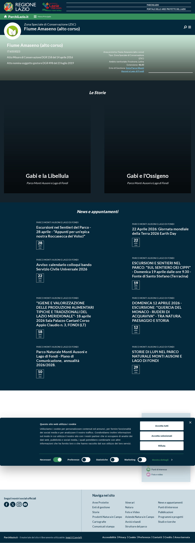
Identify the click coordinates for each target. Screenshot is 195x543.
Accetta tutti (161, 503)
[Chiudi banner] (190, 500)
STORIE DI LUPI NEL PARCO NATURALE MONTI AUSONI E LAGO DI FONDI (157, 356)
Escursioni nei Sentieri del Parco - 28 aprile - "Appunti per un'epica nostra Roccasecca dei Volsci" (63, 231)
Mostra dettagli (160, 537)
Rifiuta (161, 523)
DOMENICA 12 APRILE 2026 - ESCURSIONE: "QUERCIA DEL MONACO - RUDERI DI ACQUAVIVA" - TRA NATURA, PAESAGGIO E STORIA (157, 312)
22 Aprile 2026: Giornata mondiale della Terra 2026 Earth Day (160, 231)
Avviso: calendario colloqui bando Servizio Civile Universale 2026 (64, 267)
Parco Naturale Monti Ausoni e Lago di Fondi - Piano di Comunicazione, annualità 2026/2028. (61, 358)
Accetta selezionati (161, 513)
